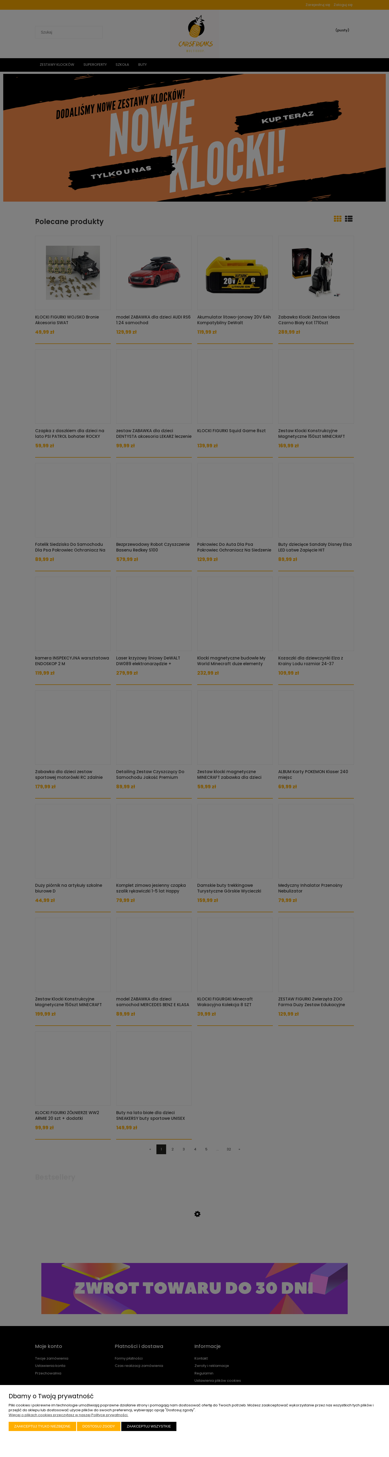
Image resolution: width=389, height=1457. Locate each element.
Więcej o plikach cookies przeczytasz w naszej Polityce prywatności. (68, 1414)
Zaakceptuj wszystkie (149, 1426)
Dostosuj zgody (98, 1426)
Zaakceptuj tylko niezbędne (42, 1426)
